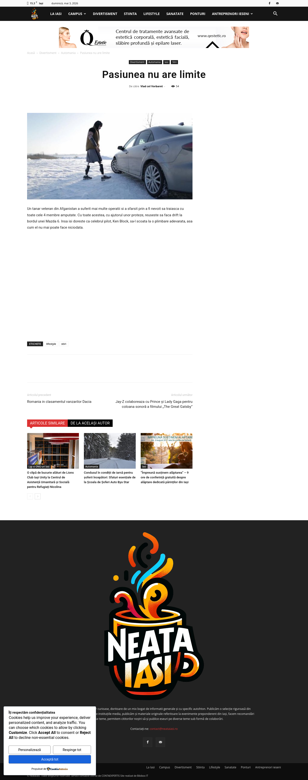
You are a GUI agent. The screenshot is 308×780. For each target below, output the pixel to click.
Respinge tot (72, 750)
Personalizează (29, 750)
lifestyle (51, 344)
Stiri (174, 62)
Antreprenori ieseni (232, 13)
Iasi (166, 62)
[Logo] (37, 14)
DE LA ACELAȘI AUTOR (90, 423)
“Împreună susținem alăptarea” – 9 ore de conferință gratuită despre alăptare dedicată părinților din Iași (165, 477)
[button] (275, 14)
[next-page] (38, 496)
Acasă (31, 53)
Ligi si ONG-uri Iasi (39, 466)
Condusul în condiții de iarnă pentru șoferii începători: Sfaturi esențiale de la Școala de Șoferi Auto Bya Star (109, 477)
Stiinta (130, 13)
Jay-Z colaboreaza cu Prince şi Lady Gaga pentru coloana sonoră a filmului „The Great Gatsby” (154, 404)
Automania (68, 53)
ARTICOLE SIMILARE (47, 423)
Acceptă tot (49, 759)
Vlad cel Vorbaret (151, 86)
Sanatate (174, 13)
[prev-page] (30, 496)
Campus (77, 13)
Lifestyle (152, 13)
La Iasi (56, 13)
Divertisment (105, 13)
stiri (63, 344)
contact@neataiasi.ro (164, 729)
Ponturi (197, 13)
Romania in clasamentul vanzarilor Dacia (59, 402)
